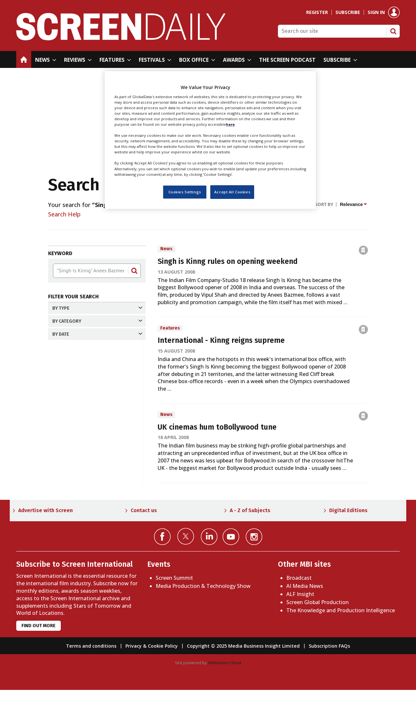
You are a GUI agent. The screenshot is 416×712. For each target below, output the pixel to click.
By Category (97, 354)
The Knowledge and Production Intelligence (340, 632)
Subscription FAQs (329, 668)
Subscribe (347, 12)
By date (97, 389)
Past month (75, 425)
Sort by (324, 204)
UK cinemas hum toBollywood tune (217, 427)
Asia (69, 367)
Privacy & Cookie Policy (151, 668)
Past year (71, 436)
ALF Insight (300, 616)
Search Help (64, 214)
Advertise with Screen (45, 532)
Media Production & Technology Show (203, 608)
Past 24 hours (77, 402)
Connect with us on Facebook (162, 558)
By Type (97, 308)
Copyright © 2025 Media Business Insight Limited (243, 668)
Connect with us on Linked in (209, 558)
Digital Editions (348, 532)
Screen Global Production (317, 624)
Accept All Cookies (232, 191)
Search (393, 31)
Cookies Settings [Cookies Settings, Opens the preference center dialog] (184, 191)
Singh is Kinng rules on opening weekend (228, 261)
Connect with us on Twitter (185, 558)
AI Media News (304, 608)
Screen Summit (174, 600)
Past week (73, 413)
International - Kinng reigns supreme (221, 340)
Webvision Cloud (224, 685)
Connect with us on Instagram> (254, 558)
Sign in (376, 12)
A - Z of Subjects (250, 532)
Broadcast (299, 600)
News (71, 321)
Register (317, 12)
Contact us (144, 532)
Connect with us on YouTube (231, 558)
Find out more (38, 648)
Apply (65, 481)
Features (75, 332)
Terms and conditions (91, 668)
